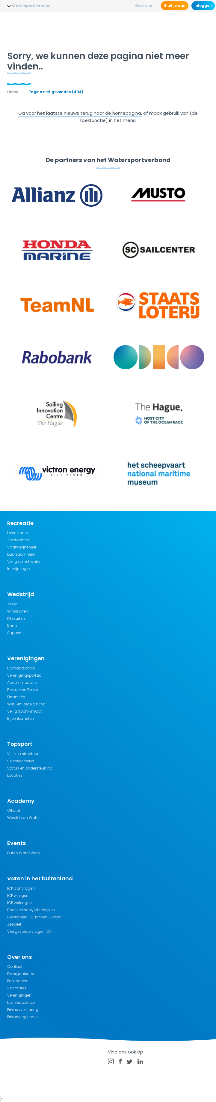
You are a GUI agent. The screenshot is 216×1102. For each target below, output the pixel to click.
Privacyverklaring (22, 1009)
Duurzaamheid (21, 554)
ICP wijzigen (17, 895)
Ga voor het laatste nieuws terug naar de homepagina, (80, 113)
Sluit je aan (174, 5)
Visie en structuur (22, 753)
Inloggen (203, 5)
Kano (12, 625)
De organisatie (20, 973)
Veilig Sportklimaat (24, 711)
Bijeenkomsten (20, 718)
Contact (14, 966)
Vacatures (16, 988)
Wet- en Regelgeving (26, 704)
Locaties (14, 775)
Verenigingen (19, 995)
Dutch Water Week (23, 852)
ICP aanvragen (21, 888)
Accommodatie (22, 682)
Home (12, 91)
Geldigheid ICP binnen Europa (34, 917)
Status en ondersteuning (29, 768)
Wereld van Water (23, 817)
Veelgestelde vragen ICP (29, 931)
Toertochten (18, 539)
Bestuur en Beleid (22, 689)
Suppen (14, 632)
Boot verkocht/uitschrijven (31, 909)
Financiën (16, 696)
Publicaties (17, 980)
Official (13, 810)
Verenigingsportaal (25, 675)
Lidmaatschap (21, 668)
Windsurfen (17, 611)
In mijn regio (18, 568)
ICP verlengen (19, 902)
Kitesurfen (16, 618)
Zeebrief (14, 924)
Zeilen (12, 604)
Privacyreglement (23, 1016)
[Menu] (203, 22)
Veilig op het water (23, 561)
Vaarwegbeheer (21, 547)
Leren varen (17, 532)
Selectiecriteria (20, 761)
